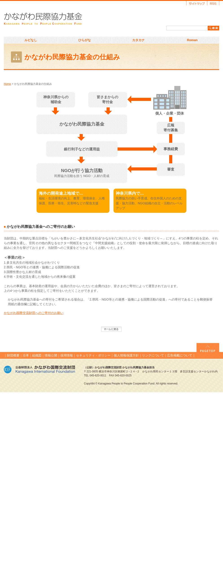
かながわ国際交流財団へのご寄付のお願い (33, 313)
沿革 (26, 355)
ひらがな (84, 40)
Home (7, 83)
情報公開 (51, 355)
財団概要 (13, 355)
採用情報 (66, 355)
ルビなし (30, 40)
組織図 (37, 355)
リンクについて (153, 355)
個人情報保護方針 (126, 355)
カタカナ (138, 40)
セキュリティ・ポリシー (93, 355)
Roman (192, 40)
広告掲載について (179, 355)
